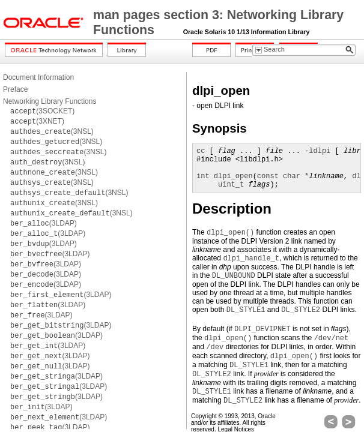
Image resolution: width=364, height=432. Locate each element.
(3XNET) (37, 121)
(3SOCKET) (42, 111)
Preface (15, 89)
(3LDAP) (43, 223)
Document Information (38, 77)
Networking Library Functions (49, 101)
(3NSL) (52, 131)
